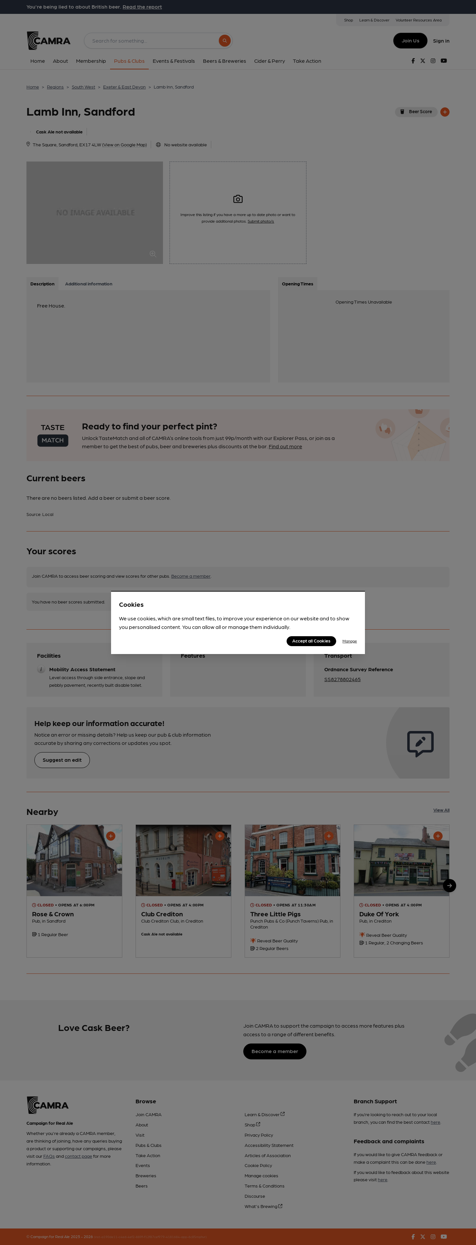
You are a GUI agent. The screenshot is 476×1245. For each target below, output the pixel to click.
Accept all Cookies (311, 640)
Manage (349, 641)
